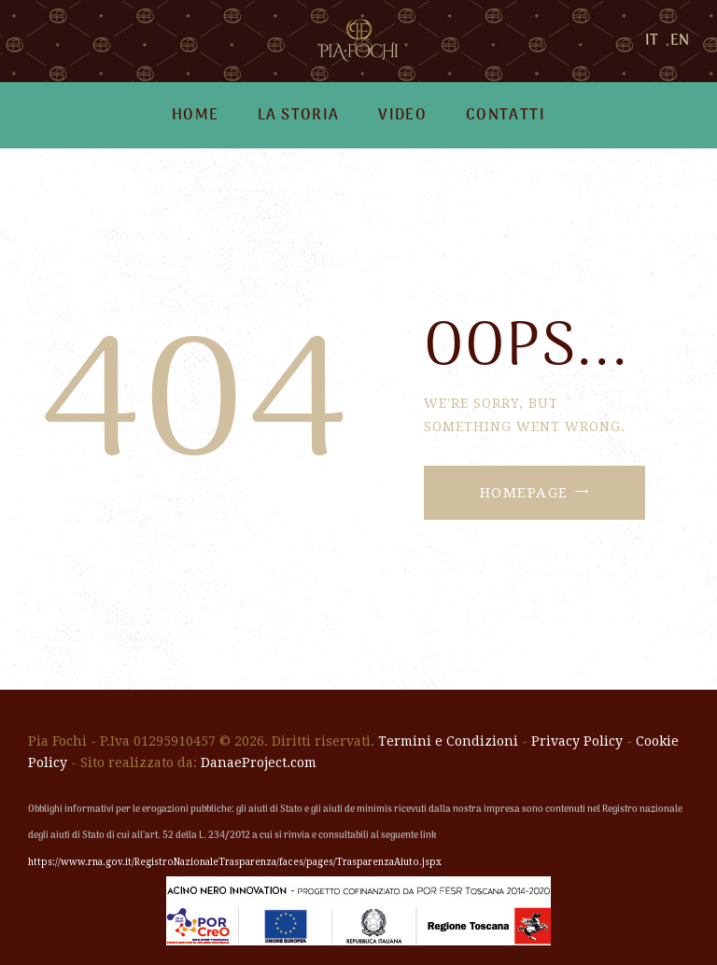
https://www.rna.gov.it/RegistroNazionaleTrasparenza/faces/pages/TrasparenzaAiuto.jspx (235, 862)
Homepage (524, 492)
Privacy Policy (577, 741)
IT (651, 41)
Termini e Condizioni (448, 741)
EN (679, 41)
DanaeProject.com (258, 762)
